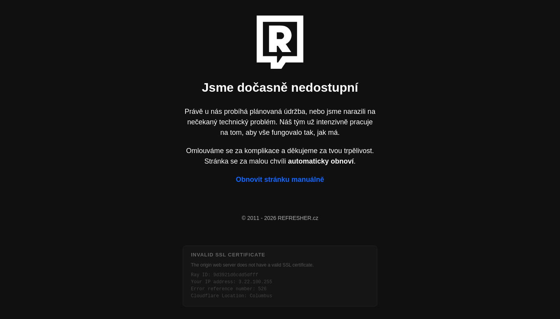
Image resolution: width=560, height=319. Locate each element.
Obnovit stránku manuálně (280, 179)
